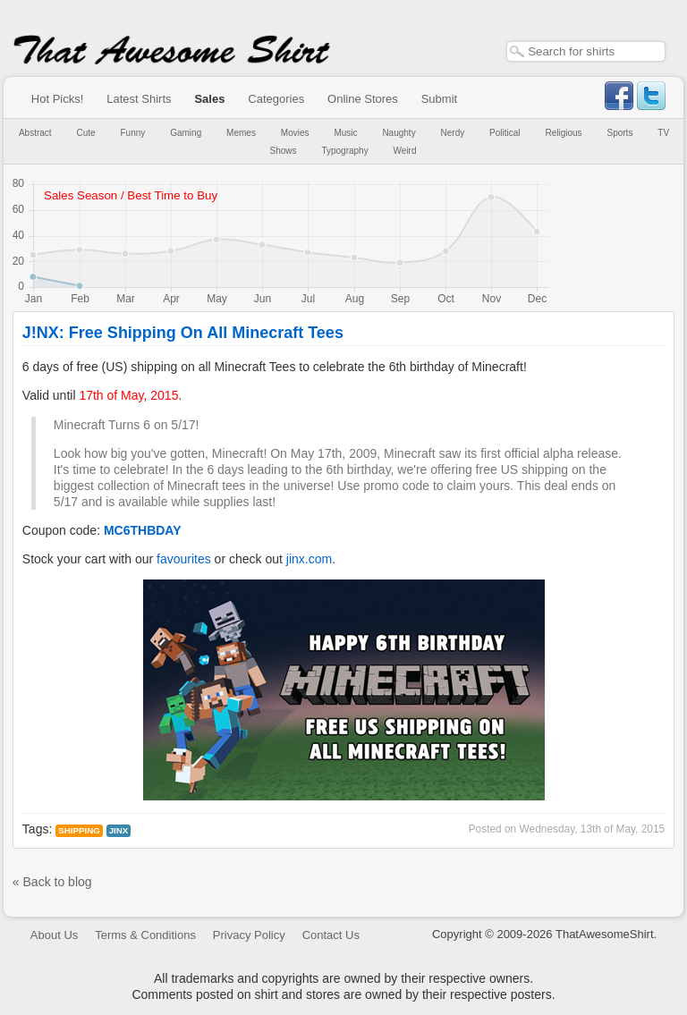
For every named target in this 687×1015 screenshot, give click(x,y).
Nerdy (453, 133)
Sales (209, 99)
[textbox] (586, 51)
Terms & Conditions (145, 935)
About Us (54, 935)
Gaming (185, 133)
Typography (344, 151)
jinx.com (309, 559)
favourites (184, 559)
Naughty (398, 133)
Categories (276, 99)
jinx (119, 830)
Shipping (79, 830)
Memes (241, 133)
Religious (563, 133)
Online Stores (362, 99)
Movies (295, 133)
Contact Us (331, 935)
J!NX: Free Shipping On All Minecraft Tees (183, 333)
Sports (620, 133)
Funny (133, 133)
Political (504, 133)
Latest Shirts (138, 99)
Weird (405, 151)
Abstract (35, 133)
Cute (86, 133)
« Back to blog (52, 882)
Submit (439, 99)
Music (345, 133)
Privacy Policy (249, 935)
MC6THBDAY (143, 530)
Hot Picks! (57, 99)
